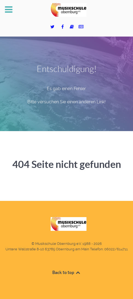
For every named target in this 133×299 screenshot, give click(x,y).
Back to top (66, 272)
